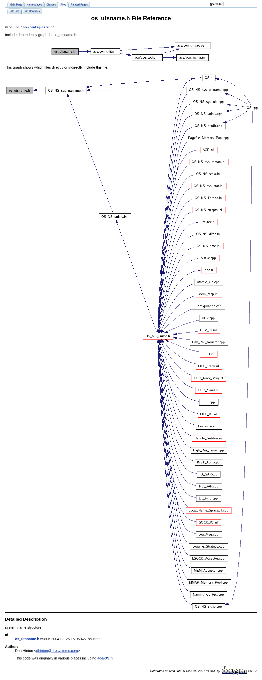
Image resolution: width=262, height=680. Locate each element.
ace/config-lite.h (37, 28)
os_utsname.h (27, 639)
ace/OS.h (105, 659)
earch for (216, 4)
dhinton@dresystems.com (57, 651)
